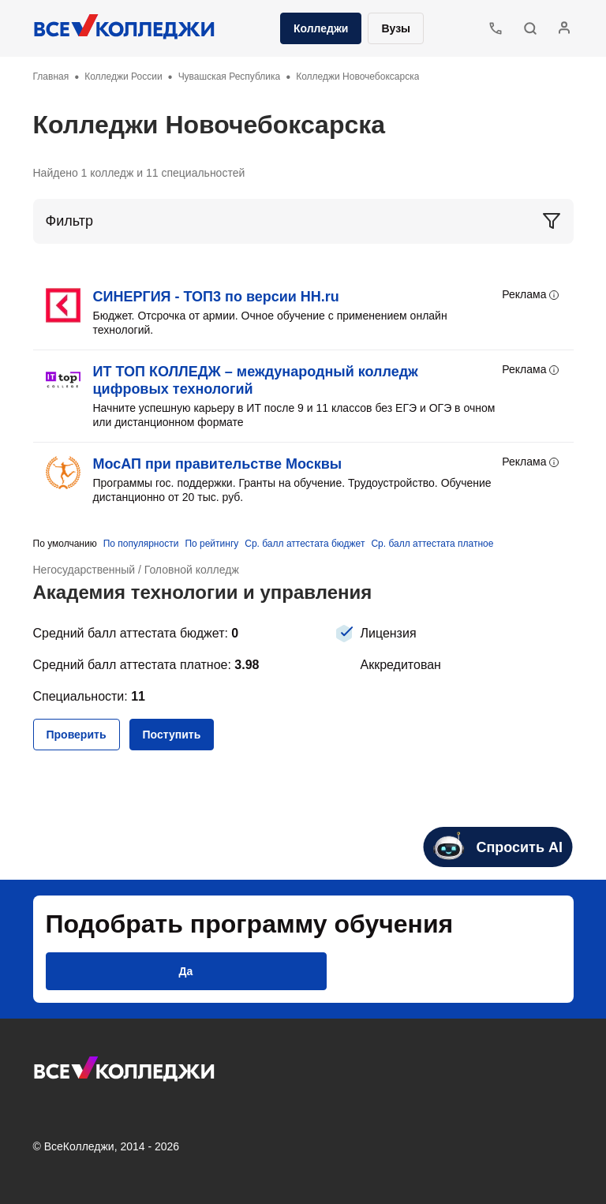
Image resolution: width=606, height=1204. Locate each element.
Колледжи (321, 28)
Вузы (395, 28)
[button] (530, 28)
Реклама (531, 295)
